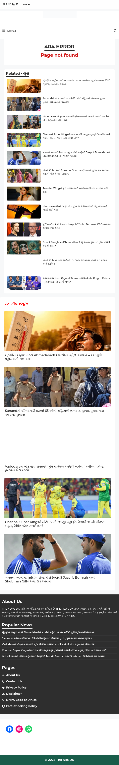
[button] (115, 31)
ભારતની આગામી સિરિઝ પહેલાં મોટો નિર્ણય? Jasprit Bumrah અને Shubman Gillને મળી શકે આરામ (50, 579)
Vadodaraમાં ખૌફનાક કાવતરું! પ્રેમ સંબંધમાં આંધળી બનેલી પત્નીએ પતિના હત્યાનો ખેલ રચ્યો (48, 644)
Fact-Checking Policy (21, 706)
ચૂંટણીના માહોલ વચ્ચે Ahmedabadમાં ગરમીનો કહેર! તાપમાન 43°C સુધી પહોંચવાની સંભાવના (48, 632)
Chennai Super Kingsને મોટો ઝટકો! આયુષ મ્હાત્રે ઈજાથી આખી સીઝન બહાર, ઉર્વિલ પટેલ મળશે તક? (54, 650)
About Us (13, 675)
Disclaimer (14, 693)
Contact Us (14, 681)
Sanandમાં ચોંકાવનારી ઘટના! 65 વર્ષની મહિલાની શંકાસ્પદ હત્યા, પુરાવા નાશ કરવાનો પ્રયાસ (47, 638)
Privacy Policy (16, 687)
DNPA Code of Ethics (21, 700)
